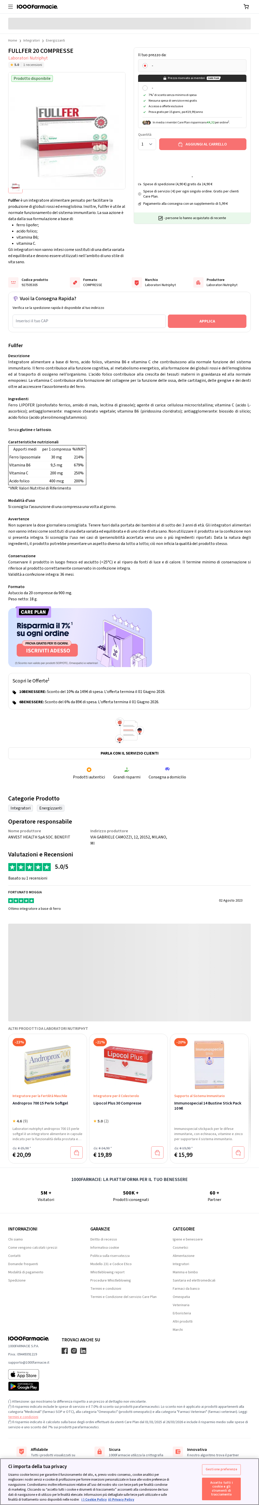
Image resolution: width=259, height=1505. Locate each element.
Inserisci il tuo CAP (32, 321)
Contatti (14, 1255)
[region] (129, 1481)
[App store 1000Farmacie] (28, 1374)
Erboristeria (182, 1313)
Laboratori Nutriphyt (28, 58)
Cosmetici (180, 1247)
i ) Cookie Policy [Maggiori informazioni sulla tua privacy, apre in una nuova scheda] (94, 1499)
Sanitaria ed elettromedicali (194, 1280)
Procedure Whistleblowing (110, 1280)
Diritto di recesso (103, 1239)
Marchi (178, 1329)
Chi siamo (15, 1239)
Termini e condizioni (105, 1288)
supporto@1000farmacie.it (28, 1362)
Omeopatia (181, 1296)
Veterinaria (181, 1305)
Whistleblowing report (107, 1272)
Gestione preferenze (221, 1469)
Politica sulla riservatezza (110, 1255)
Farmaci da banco (186, 1288)
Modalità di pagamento (25, 1272)
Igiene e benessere (188, 1239)
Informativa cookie (104, 1247)
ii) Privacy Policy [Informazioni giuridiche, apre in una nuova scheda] (121, 1499)
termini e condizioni (23, 1417)
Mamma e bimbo (185, 1272)
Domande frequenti (23, 1264)
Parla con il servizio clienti (130, 753)
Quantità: (145, 134)
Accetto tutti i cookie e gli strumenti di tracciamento (221, 1488)
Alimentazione (184, 1255)
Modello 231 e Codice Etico (111, 1264)
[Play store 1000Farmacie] (28, 1386)
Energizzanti (55, 40)
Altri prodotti (183, 1321)
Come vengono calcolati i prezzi (32, 1247)
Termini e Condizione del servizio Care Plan (123, 1296)
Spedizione (17, 1280)
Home (12, 40)
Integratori (31, 40)
